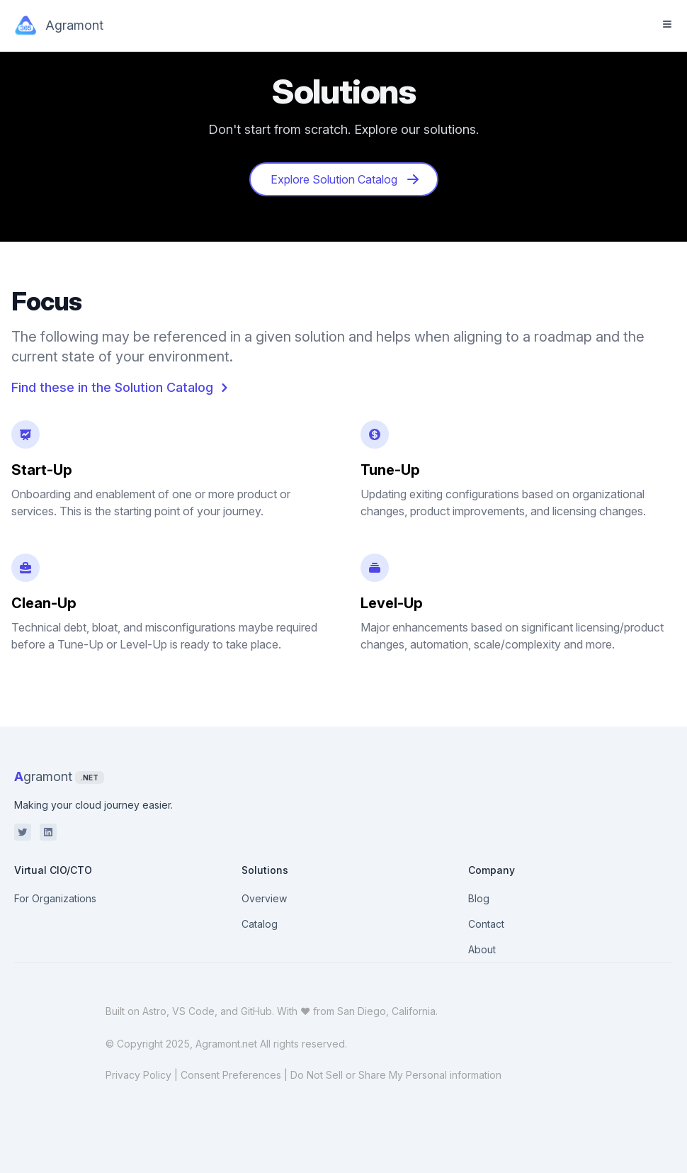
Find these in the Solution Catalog (122, 387)
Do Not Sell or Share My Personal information (395, 1075)
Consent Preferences (231, 1075)
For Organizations (55, 898)
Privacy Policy (138, 1075)
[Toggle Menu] (667, 24)
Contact (486, 924)
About (482, 949)
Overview (264, 898)
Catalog (260, 924)
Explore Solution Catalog (345, 179)
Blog (478, 898)
